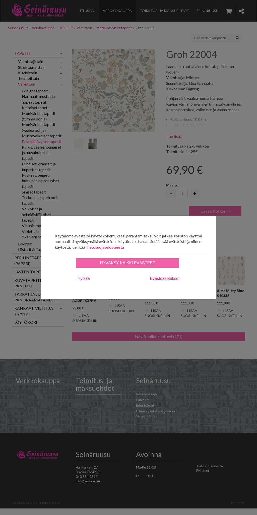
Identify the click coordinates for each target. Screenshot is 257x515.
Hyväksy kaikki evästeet (127, 263)
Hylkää (84, 278)
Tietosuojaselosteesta (105, 247)
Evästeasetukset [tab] (164, 278)
